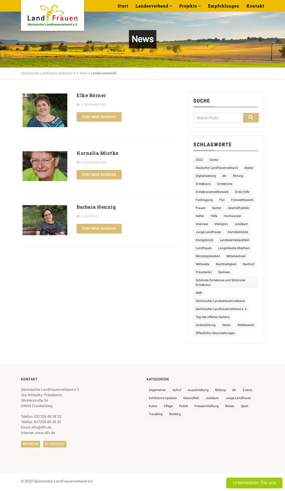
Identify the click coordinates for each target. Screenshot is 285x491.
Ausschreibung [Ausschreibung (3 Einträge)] (198, 390)
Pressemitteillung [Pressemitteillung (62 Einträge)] (206, 406)
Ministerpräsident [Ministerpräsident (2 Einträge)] (208, 256)
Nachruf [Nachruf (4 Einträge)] (248, 264)
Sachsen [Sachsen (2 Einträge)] (224, 272)
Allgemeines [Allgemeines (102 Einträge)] (157, 390)
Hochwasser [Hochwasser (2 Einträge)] (232, 216)
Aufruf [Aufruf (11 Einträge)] (176, 390)
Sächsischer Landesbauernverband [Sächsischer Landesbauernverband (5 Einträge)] (220, 301)
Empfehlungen (223, 6)
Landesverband (151, 6)
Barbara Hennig (96, 207)
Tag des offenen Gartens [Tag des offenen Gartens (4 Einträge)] (213, 317)
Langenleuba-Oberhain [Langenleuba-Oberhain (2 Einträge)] (234, 248)
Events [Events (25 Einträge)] (247, 390)
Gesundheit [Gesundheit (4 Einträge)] (191, 398)
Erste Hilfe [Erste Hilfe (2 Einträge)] (242, 192)
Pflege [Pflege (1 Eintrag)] (168, 406)
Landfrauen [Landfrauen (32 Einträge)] (204, 248)
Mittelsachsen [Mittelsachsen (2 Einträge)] (236, 256)
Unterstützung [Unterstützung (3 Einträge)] (206, 325)
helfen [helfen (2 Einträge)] (200, 216)
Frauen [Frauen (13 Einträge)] (201, 208)
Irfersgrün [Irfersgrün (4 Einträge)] (221, 224)
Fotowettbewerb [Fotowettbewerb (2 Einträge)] (242, 200)
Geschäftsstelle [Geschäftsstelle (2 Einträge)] (238, 208)
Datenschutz (54, 444)
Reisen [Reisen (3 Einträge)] (229, 406)
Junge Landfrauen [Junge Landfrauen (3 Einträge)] (208, 232)
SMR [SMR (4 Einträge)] (199, 293)
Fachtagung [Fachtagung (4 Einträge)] (204, 200)
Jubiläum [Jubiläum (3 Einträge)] (212, 398)
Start (123, 6)
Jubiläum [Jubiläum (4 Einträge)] (241, 224)
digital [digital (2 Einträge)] (248, 168)
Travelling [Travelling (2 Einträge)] (156, 414)
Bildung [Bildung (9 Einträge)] (220, 390)
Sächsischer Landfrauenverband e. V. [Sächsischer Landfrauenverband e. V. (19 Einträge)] (221, 309)
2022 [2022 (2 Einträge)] (199, 160)
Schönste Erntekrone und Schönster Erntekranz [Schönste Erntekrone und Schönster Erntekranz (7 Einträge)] (220, 282)
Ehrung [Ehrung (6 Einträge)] (238, 176)
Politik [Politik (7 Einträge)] (183, 406)
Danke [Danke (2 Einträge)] (213, 160)
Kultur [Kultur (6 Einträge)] (153, 406)
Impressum (31, 444)
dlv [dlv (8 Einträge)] (234, 390)
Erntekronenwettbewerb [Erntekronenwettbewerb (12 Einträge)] (212, 192)
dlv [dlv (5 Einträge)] (224, 176)
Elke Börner (91, 95)
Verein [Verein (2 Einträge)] (226, 325)
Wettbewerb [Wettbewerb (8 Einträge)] (245, 325)
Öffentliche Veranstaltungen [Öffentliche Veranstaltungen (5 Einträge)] (215, 333)
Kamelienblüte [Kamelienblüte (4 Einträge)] (238, 232)
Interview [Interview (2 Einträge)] (202, 224)
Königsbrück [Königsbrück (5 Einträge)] (204, 240)
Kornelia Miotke (98, 153)
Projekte (188, 6)
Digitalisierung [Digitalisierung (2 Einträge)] (206, 176)
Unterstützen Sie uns (254, 482)
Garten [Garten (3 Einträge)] (216, 208)
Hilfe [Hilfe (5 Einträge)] (214, 216)
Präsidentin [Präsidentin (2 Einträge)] (204, 272)
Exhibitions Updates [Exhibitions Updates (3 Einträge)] (163, 398)
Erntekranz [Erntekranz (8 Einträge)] (203, 184)
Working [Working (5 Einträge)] (175, 414)
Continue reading (99, 117)
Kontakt (255, 6)
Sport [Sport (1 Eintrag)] (244, 406)
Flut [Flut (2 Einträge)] (222, 200)
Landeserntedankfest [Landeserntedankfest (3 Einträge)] (234, 240)
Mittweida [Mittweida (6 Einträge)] (202, 264)
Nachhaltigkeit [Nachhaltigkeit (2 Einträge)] (226, 264)
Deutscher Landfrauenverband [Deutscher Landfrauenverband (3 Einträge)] (217, 168)
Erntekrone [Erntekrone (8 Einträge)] (224, 184)
